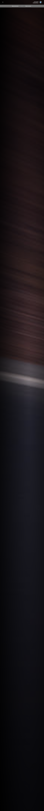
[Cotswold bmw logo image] (37, 2)
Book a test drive (15, 6)
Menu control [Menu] (2, 2)
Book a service (28, 6)
